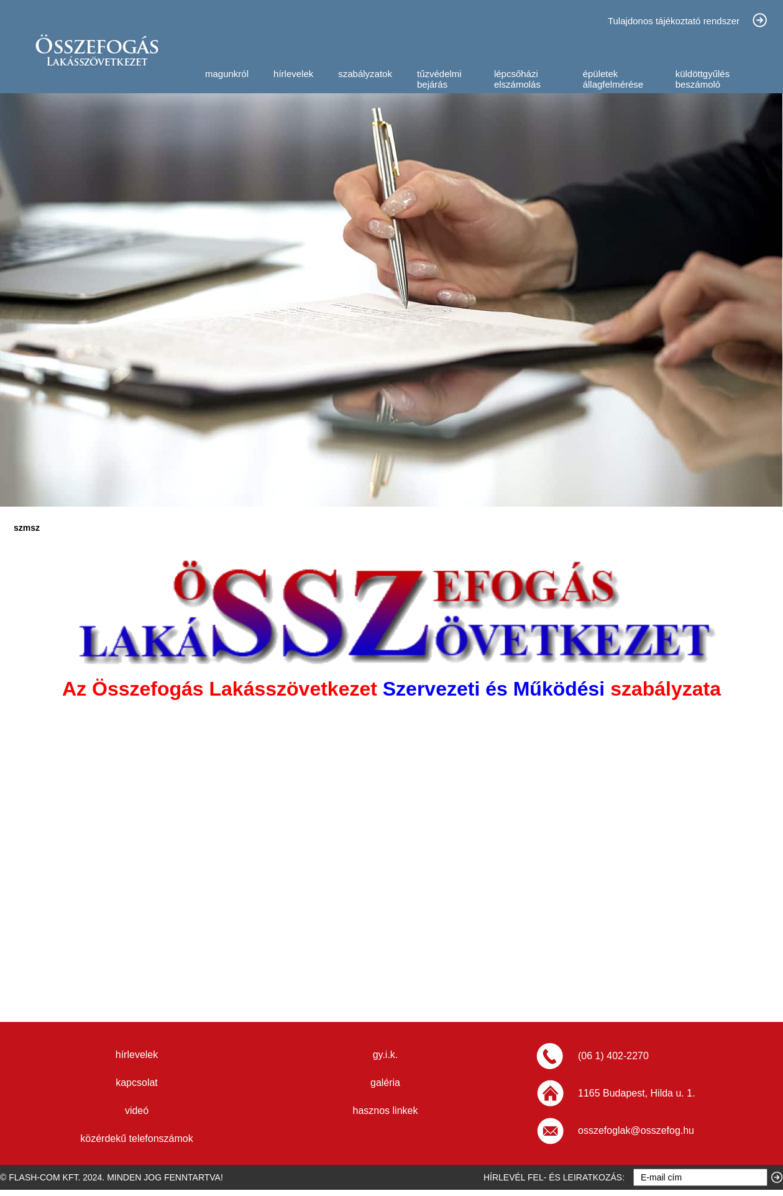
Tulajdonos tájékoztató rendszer (674, 21)
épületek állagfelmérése (613, 79)
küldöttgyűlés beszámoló (702, 79)
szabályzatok (365, 73)
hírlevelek (293, 73)
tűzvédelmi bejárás (439, 79)
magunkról (227, 73)
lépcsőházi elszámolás (517, 79)
